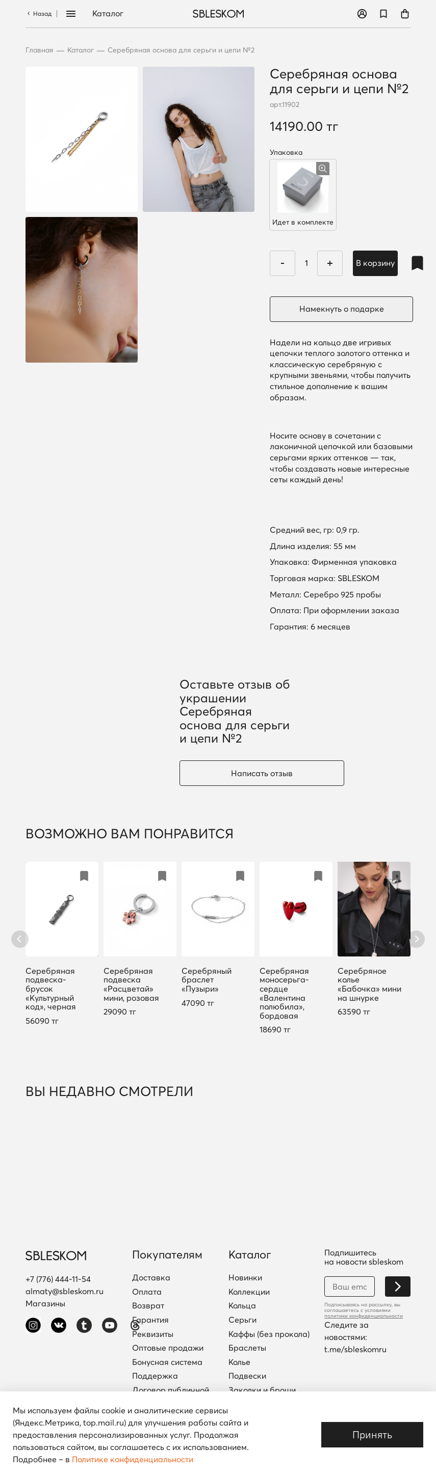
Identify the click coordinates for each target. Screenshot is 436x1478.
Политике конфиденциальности (132, 1459)
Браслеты (247, 1348)
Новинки (245, 1277)
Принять (372, 1434)
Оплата (147, 1292)
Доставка (151, 1277)
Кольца (242, 1305)
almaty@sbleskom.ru (64, 1291)
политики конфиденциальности (363, 1315)
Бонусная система (167, 1362)
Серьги (242, 1320)
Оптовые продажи (167, 1348)
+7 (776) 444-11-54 (58, 1279)
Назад (38, 13)
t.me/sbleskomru (355, 1349)
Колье (239, 1362)
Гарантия (150, 1320)
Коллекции (249, 1292)
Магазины (45, 1303)
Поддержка (155, 1376)
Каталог (107, 13)
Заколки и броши (262, 1390)
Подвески (247, 1376)
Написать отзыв (262, 773)
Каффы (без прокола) (269, 1334)
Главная (39, 50)
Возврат (148, 1305)
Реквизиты (152, 1334)
